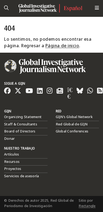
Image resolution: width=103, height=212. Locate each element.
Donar (9, 139)
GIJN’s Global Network (74, 117)
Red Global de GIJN (72, 124)
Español (73, 8)
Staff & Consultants (20, 124)
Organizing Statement (23, 117)
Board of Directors (20, 131)
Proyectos (12, 169)
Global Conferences (72, 131)
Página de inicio (62, 46)
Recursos (12, 162)
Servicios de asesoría (21, 176)
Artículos (11, 154)
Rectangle (87, 206)
